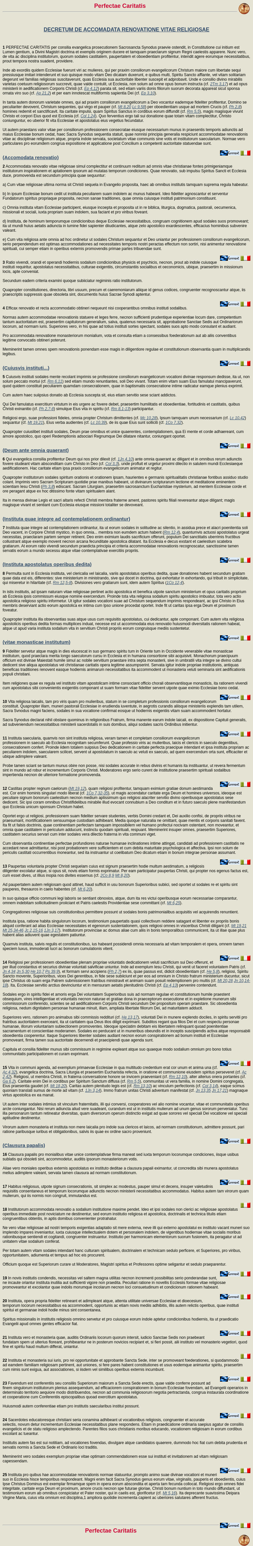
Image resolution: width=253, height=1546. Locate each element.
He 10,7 (37, 971)
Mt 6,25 (173, 903)
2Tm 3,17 (218, 84)
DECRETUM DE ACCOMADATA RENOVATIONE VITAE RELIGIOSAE (127, 29)
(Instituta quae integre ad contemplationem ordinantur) (66, 519)
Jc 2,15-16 (33, 930)
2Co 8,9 (107, 875)
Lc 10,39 (98, 422)
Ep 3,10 (147, 93)
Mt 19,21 (35, 422)
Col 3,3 (111, 463)
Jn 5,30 (23, 971)
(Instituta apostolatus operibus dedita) (47, 564)
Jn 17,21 (219, 1090)
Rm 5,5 (193, 111)
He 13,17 (130, 1017)
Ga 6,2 (8, 1081)
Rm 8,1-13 (120, 409)
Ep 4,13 (170, 985)
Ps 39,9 (52, 971)
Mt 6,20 (84, 889)
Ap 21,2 (43, 93)
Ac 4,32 (9, 1072)
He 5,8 (212, 971)
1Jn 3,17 (51, 930)
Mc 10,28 (148, 418)
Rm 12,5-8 (62, 582)
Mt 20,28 (225, 980)
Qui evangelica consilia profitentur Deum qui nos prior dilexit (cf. (60, 459)
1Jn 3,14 (92, 1090)
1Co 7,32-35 (97, 793)
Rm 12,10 (177, 1076)
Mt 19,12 (77, 788)
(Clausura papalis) (24, 1145)
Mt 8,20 (124, 107)
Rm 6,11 (54, 381)
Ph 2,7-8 (46, 409)
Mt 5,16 (169, 1493)
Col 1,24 (88, 116)
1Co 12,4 (174, 582)
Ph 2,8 (235, 107)
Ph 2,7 (114, 971)
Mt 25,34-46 (13, 930)
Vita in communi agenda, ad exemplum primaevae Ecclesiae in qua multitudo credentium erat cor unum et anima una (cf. (110, 1067)
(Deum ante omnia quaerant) (36, 450)
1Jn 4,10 (125, 459)
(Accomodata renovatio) (31, 157)
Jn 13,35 (203, 1090)
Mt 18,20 (58, 1086)
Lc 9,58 (138, 107)
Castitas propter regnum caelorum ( (36, 788)
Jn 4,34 (9, 971)
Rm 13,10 (142, 1086)
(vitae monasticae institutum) (37, 642)
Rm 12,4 (171, 532)
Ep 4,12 (91, 88)
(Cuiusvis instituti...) (26, 368)
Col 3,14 (209, 1086)
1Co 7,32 (174, 422)
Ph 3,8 (48, 486)
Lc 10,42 (237, 418)
